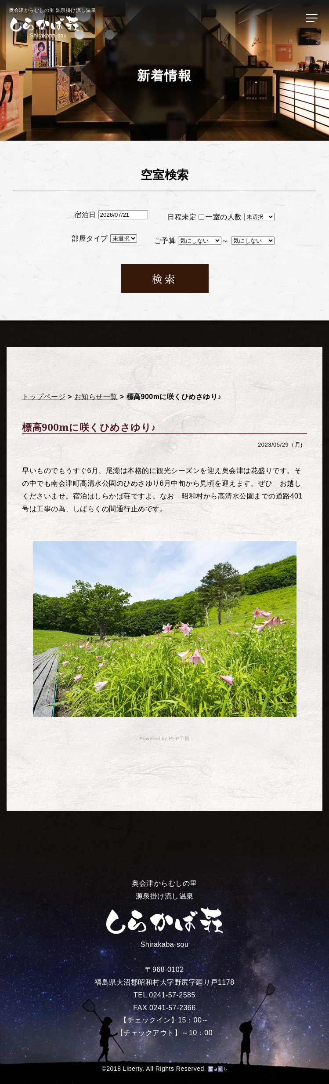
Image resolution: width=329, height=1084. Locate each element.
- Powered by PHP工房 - (164, 738)
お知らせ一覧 (96, 396)
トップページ (43, 396)
